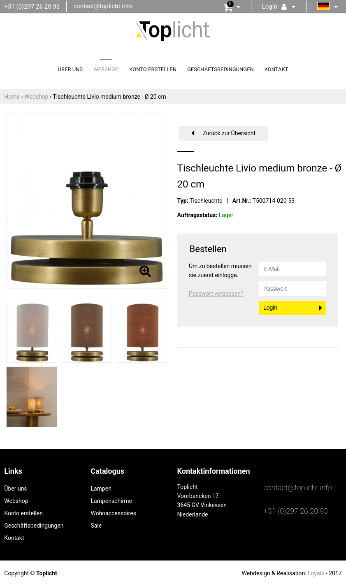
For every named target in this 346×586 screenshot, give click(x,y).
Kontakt (276, 69)
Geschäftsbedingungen (220, 69)
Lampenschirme (111, 501)
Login (270, 307)
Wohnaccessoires (113, 513)
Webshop (105, 69)
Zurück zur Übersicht (228, 133)
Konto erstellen (152, 69)
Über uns (70, 69)
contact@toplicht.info (102, 6)
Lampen (101, 488)
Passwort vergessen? (216, 293)
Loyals (316, 573)
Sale (96, 525)
